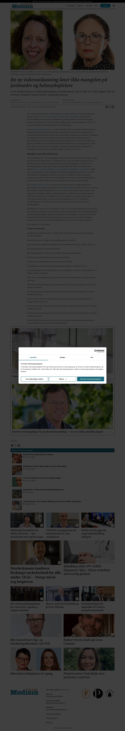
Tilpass (62, 379)
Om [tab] (92, 357)
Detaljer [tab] (62, 357)
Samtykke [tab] (33, 357)
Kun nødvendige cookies (34, 379)
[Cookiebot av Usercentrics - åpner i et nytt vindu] (95, 351)
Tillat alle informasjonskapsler (90, 379)
